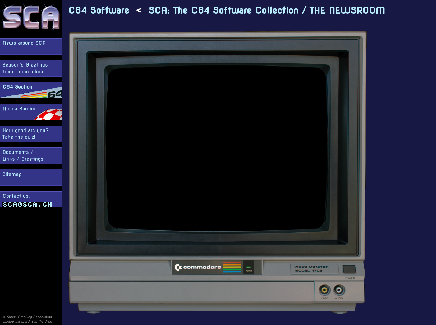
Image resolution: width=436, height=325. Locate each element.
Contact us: (27, 200)
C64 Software (98, 10)
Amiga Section (19, 109)
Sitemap (12, 174)
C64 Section (17, 87)
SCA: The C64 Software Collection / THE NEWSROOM (267, 10)
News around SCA (24, 43)
